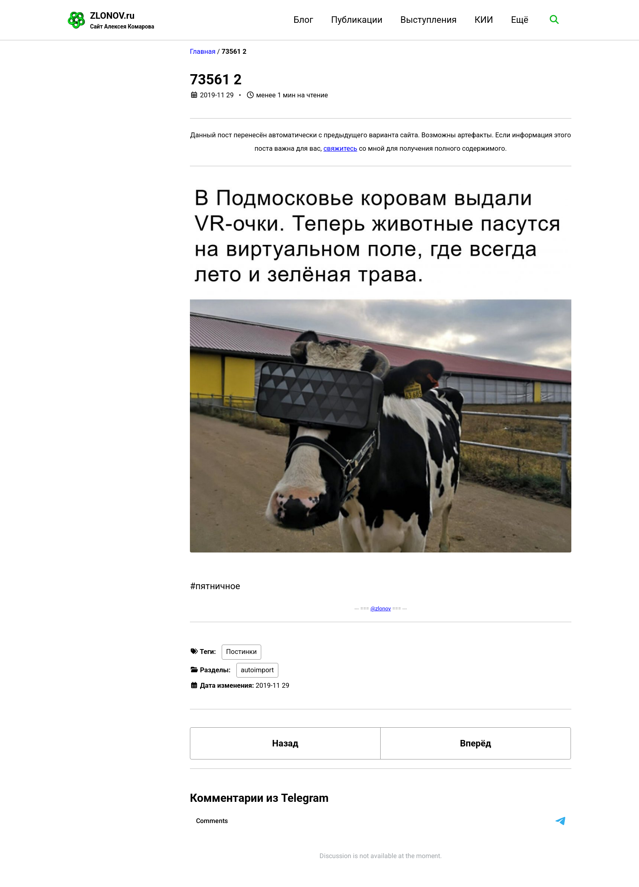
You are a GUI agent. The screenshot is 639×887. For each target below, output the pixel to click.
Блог (303, 20)
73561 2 (216, 79)
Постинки (241, 652)
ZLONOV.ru (122, 21)
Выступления (429, 20)
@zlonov (380, 608)
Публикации (357, 20)
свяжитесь (340, 148)
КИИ (483, 20)
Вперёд (475, 743)
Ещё (520, 20)
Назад (285, 743)
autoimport (257, 670)
